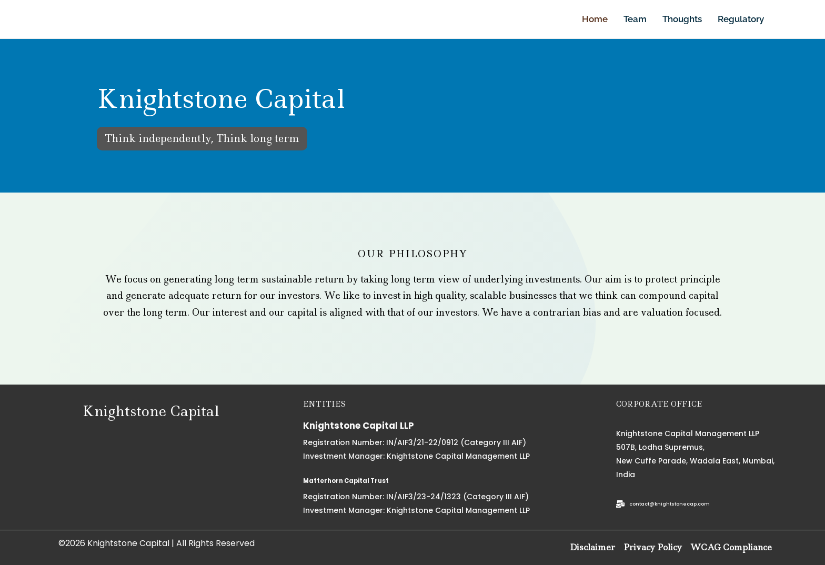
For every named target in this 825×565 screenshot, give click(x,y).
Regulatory (741, 19)
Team (635, 19)
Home (595, 19)
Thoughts (682, 19)
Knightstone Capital (150, 410)
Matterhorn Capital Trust (362, 479)
